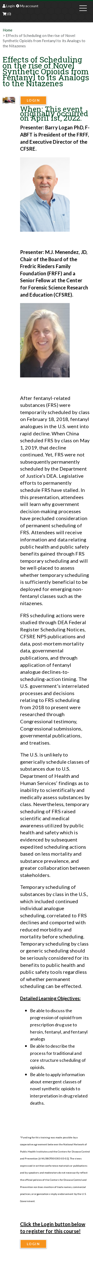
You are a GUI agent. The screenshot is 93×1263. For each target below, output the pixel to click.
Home (7, 30)
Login (8, 6)
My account (27, 6)
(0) (6, 14)
